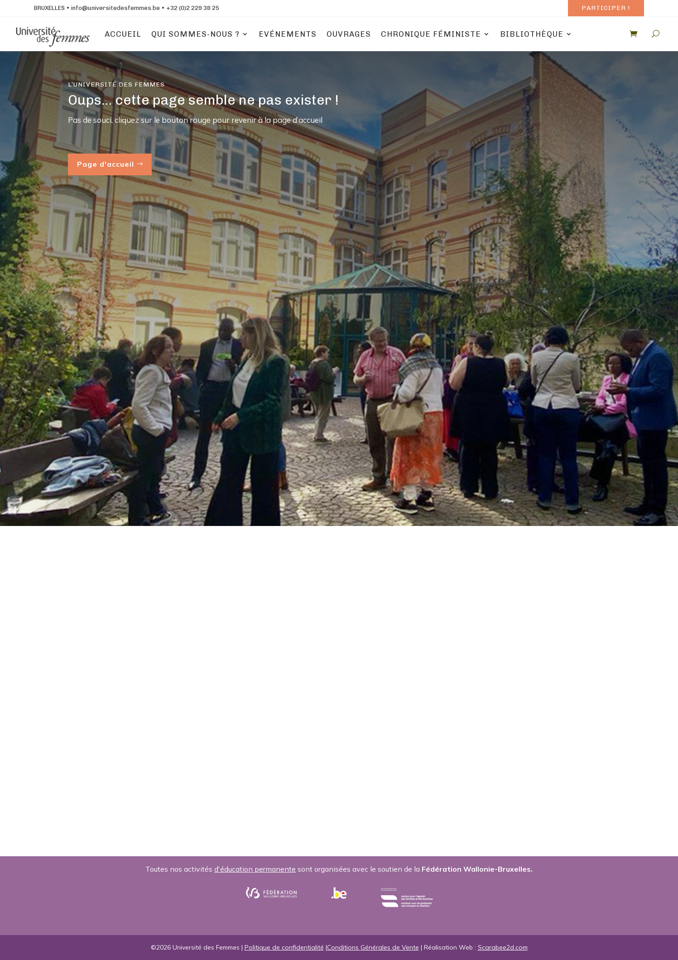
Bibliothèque (531, 34)
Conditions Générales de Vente (373, 947)
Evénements (288, 34)
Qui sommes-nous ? (195, 34)
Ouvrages (349, 34)
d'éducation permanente (255, 868)
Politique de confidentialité (284, 947)
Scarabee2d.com (503, 947)
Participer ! (606, 8)
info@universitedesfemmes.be (115, 8)
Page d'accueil (105, 164)
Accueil (123, 34)
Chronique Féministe (431, 34)
